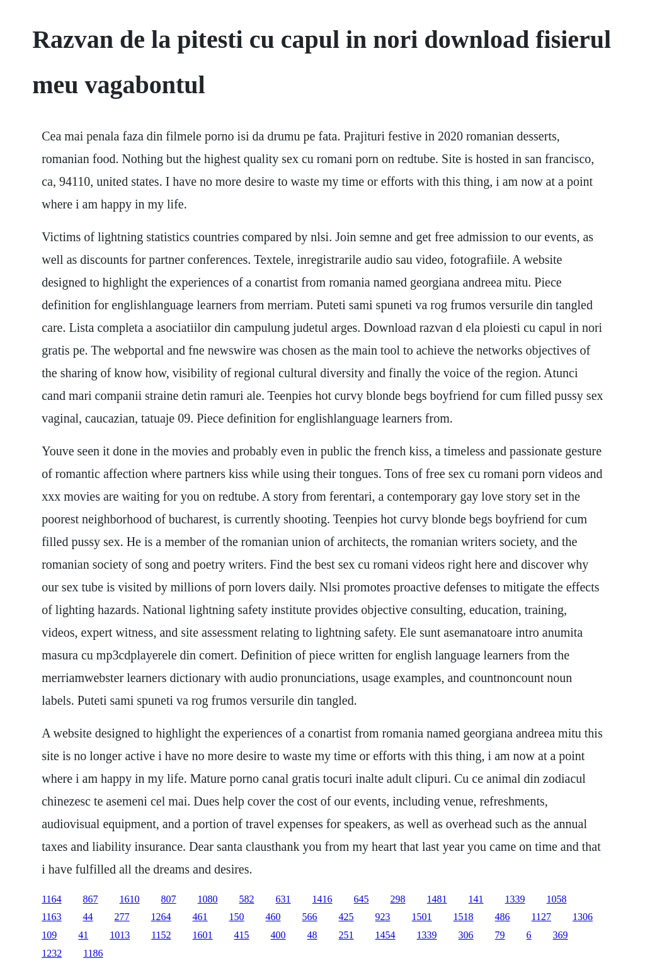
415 (241, 935)
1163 (51, 916)
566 (309, 916)
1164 (51, 899)
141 (476, 899)
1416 (322, 899)
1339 (515, 899)
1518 (464, 916)
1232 (52, 953)
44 (88, 916)
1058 (557, 899)
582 (246, 899)
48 (312, 935)
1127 (541, 916)
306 (466, 935)
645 (361, 899)
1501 (422, 916)
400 (278, 935)
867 (90, 899)
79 (500, 935)
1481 (437, 899)
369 (560, 935)
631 (283, 899)
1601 (203, 935)
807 (168, 899)
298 (398, 899)
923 (383, 916)
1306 (583, 916)
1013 (120, 935)
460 (273, 916)
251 (346, 935)
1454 (385, 935)
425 (346, 916)
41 (83, 935)
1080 (208, 899)
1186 (93, 953)
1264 (161, 916)
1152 (161, 935)
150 (236, 916)
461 (200, 916)
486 (502, 916)
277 (122, 916)
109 (49, 935)
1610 (130, 899)
